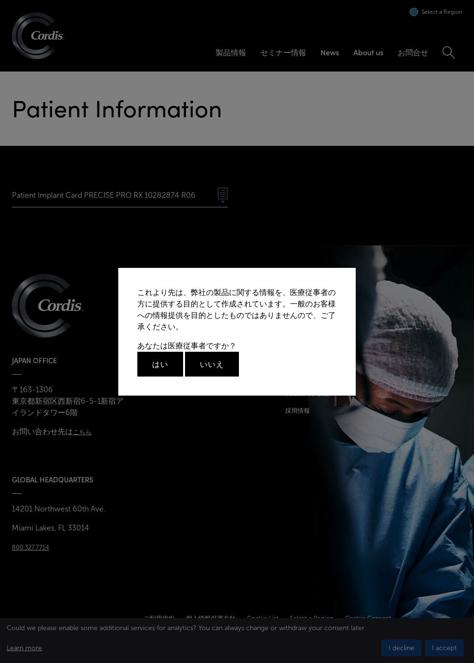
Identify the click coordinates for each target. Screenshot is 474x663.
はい (160, 364)
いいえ (212, 364)
